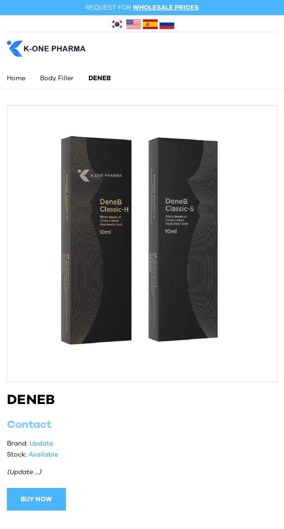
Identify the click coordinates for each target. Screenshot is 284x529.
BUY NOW (36, 499)
